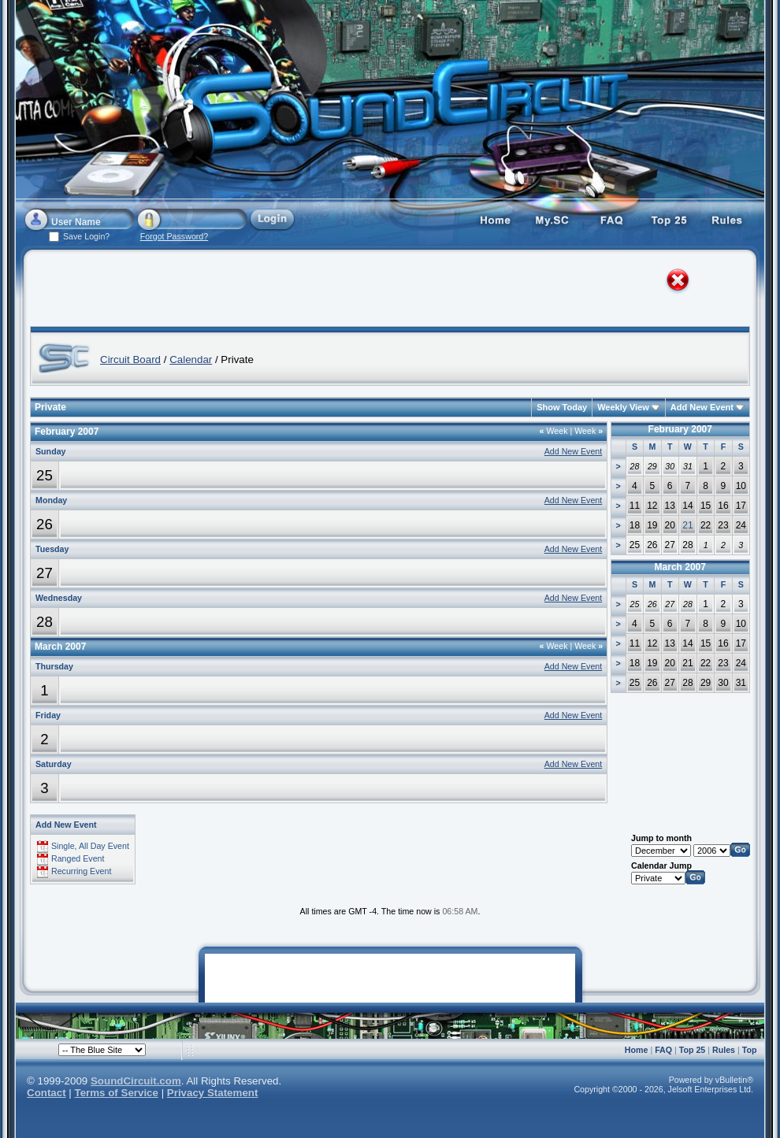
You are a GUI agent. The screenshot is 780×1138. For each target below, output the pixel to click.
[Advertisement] (192, 291)
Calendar (190, 359)
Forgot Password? (174, 236)
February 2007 (680, 429)
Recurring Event (81, 871)
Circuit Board (130, 359)
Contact (46, 1093)
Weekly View (623, 407)
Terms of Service (116, 1093)
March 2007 (680, 567)
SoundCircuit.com (136, 1081)
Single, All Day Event (90, 846)
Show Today (562, 407)
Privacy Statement (212, 1093)
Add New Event (702, 407)
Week (554, 431)
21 (687, 525)
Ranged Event (78, 858)
